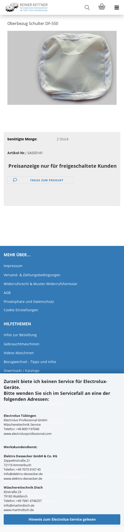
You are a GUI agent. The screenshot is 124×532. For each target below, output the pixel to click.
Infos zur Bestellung (20, 334)
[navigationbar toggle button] (116, 7)
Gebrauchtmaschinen (21, 344)
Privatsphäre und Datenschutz (29, 301)
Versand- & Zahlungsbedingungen (32, 275)
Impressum (13, 265)
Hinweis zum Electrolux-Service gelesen (62, 519)
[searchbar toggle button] (87, 7)
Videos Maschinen (19, 352)
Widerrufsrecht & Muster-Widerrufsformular (40, 283)
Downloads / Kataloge (21, 370)
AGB (7, 292)
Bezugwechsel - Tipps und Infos (30, 361)
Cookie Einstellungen (21, 310)
